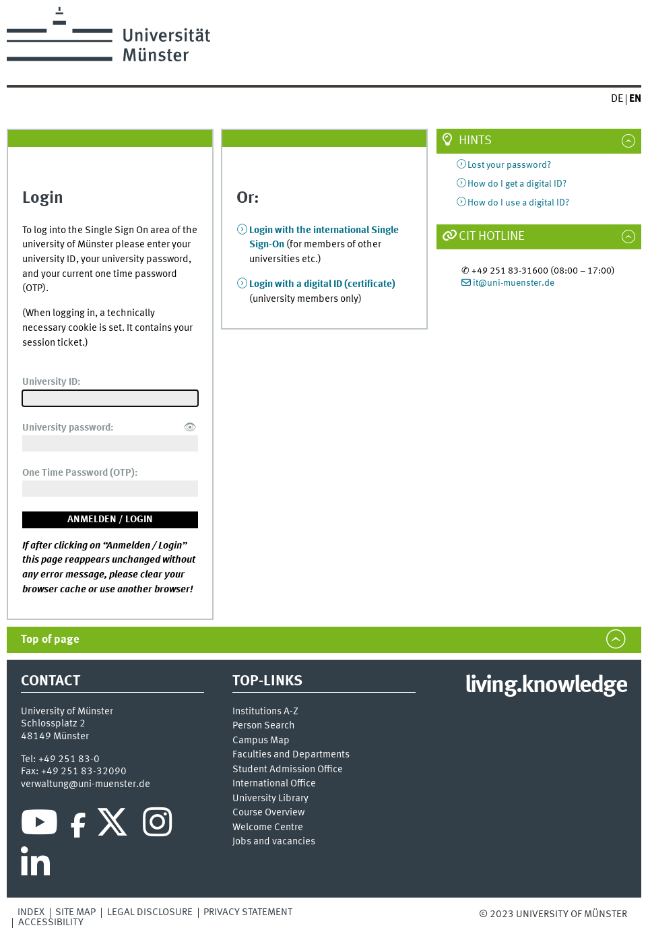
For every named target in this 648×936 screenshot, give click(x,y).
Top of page (50, 640)
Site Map (75, 912)
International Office (274, 784)
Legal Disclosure (150, 912)
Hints (475, 141)
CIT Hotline (492, 236)
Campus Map (261, 741)
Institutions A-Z (265, 712)
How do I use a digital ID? (518, 203)
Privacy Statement (247, 912)
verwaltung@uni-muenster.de (85, 784)
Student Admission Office (287, 770)
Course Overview (268, 813)
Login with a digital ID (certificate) (322, 284)
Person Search (263, 726)
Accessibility (51, 922)
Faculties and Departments (291, 755)
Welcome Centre (267, 828)
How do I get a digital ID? (516, 184)
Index (31, 912)
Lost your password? (509, 165)
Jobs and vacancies (273, 842)
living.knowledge (546, 686)
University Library (270, 799)
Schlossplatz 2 (53, 723)
